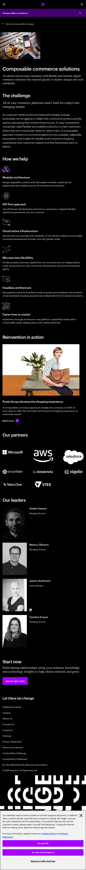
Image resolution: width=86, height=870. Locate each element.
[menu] (4, 4)
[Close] (81, 815)
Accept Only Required (43, 852)
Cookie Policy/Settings (14, 753)
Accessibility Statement (14, 758)
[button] (15, 681)
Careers (6, 712)
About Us (7, 718)
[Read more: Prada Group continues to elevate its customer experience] (10, 420)
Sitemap (6, 735)
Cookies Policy (48, 834)
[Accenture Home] (43, 4)
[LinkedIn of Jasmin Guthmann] (30, 610)
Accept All (43, 843)
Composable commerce (15, 12)
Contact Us (8, 724)
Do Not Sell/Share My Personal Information (24, 764)
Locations (7, 730)
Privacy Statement (12, 741)
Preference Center (11, 706)
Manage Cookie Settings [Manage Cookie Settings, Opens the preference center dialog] (43, 861)
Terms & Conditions (12, 747)
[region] (43, 840)
